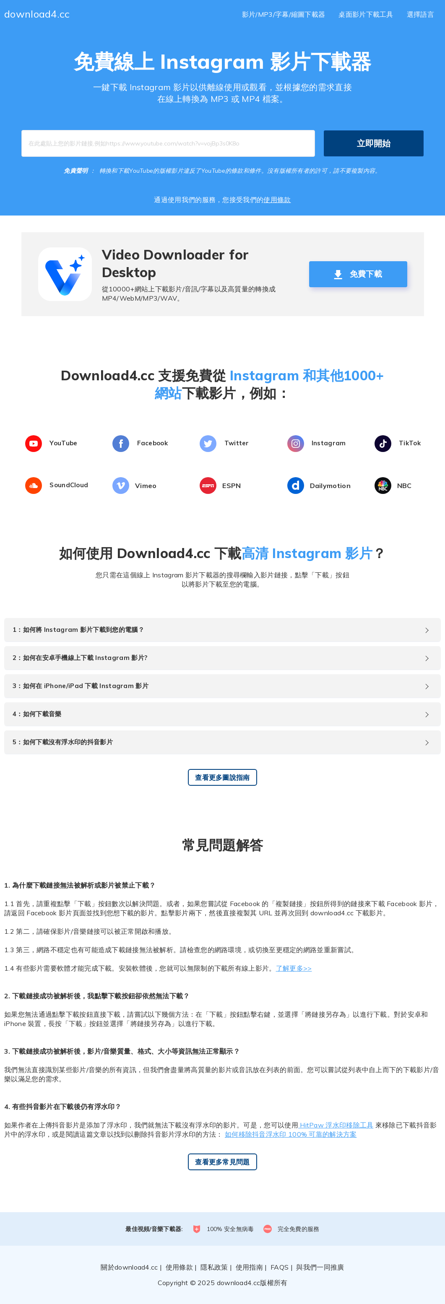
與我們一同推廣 (320, 1267)
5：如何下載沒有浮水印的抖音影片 (63, 742)
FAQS (280, 1267)
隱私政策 (214, 1267)
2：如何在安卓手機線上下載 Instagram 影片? (80, 658)
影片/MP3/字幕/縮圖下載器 (283, 14)
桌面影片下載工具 (365, 14)
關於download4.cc (129, 1267)
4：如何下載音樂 (37, 714)
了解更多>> (294, 968)
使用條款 (277, 199)
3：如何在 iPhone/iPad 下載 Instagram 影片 (80, 686)
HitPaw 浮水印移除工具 (336, 1125)
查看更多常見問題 (222, 1162)
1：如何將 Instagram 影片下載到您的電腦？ (78, 630)
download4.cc (37, 14)
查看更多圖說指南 (222, 777)
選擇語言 (420, 14)
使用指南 (249, 1267)
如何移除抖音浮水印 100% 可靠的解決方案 (291, 1134)
